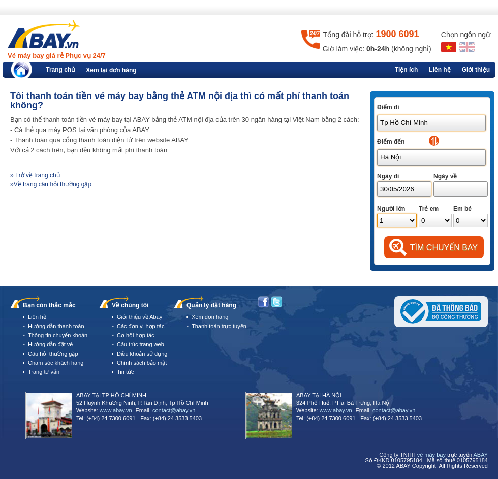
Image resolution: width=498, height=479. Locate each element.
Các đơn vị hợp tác (140, 326)
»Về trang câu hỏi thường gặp (50, 184)
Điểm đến (391, 141)
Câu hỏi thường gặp (53, 353)
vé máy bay (431, 455)
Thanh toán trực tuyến (219, 326)
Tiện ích (406, 69)
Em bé (462, 208)
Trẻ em (429, 208)
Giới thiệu (476, 69)
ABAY (480, 455)
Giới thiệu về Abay (139, 317)
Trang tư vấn (43, 372)
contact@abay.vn (173, 410)
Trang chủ (60, 69)
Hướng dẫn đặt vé (50, 344)
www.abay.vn (116, 410)
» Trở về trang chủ (35, 175)
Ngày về (445, 176)
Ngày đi (388, 176)
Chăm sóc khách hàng (55, 363)
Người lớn (391, 208)
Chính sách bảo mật (142, 363)
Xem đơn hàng (210, 317)
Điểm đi (388, 107)
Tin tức (125, 372)
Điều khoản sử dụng (142, 353)
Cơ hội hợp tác (135, 335)
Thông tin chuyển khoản (57, 335)
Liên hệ (439, 69)
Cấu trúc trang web (140, 344)
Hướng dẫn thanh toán (56, 326)
